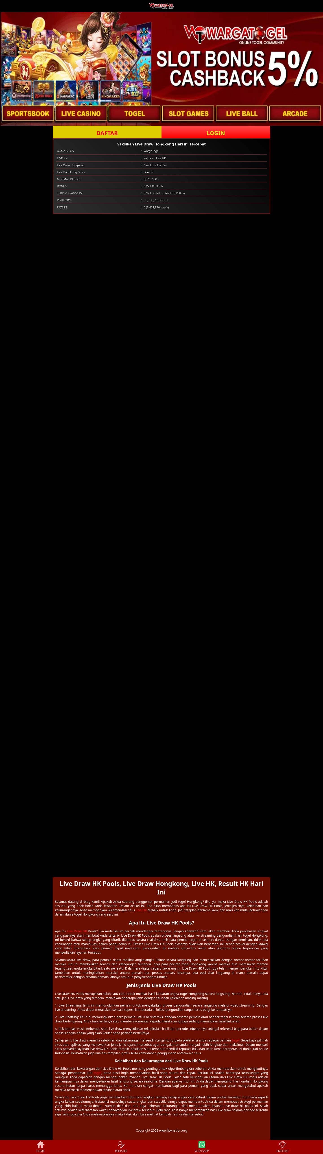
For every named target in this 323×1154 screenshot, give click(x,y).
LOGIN (216, 133)
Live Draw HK (77, 931)
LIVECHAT (283, 1147)
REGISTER (121, 1147)
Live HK (141, 910)
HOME (40, 1147)
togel (236, 1040)
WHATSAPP (202, 1147)
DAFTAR (107, 133)
